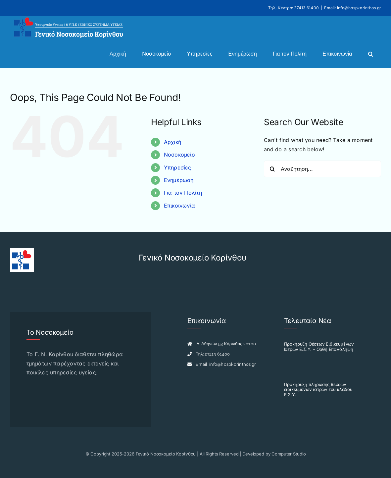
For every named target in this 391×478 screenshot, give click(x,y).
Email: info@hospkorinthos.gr (352, 7)
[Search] (272, 169)
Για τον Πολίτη (183, 192)
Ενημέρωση (179, 180)
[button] (370, 54)
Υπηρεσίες (177, 167)
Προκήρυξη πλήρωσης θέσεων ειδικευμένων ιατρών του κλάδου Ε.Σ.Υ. (318, 389)
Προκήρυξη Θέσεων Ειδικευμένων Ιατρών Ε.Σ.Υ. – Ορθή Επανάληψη (319, 346)
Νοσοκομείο (179, 154)
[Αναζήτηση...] (322, 169)
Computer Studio (288, 453)
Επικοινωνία (179, 205)
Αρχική (172, 142)
